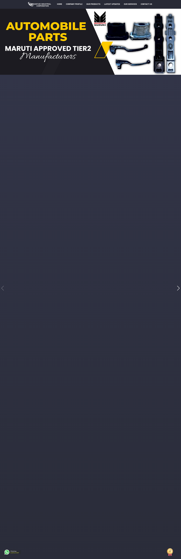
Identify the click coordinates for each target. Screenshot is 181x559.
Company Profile (74, 4)
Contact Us (146, 4)
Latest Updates (112, 4)
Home (59, 4)
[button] (178, 288)
